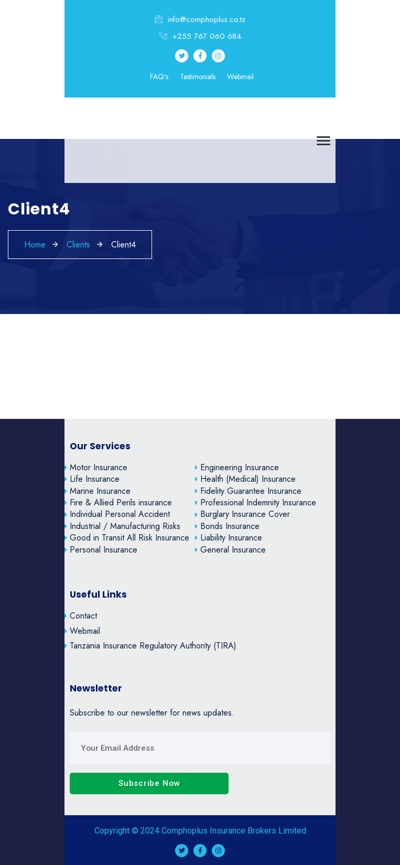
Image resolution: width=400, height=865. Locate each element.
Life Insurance (92, 479)
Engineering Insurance (237, 467)
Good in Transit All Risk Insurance (126, 538)
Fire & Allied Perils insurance (118, 502)
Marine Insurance (97, 491)
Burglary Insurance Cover (242, 514)
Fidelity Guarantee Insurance (248, 491)
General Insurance (230, 550)
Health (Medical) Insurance (245, 479)
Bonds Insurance (227, 526)
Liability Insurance (228, 538)
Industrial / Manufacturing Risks (122, 526)
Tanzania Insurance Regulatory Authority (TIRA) (150, 646)
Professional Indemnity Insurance (255, 502)
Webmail (240, 77)
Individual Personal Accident (117, 514)
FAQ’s (159, 77)
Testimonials (197, 77)
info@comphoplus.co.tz (200, 19)
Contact (80, 616)
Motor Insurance (95, 467)
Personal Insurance (100, 550)
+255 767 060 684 (200, 36)
